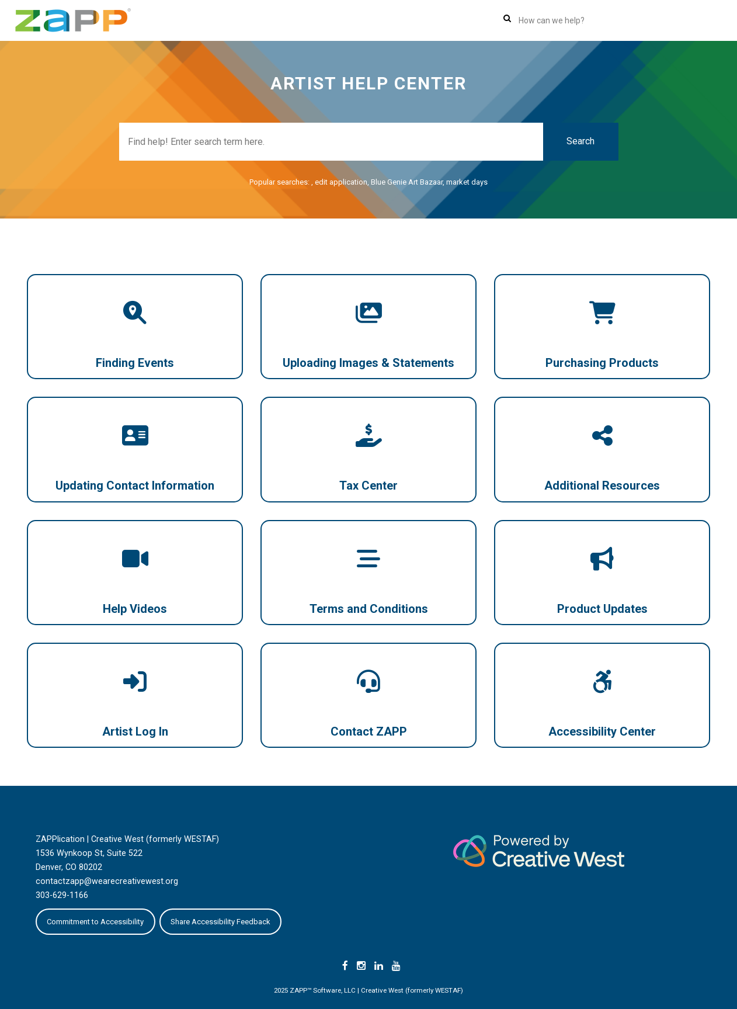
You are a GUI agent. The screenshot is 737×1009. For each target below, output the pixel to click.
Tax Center (368, 486)
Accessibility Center (602, 731)
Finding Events (135, 363)
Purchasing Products (602, 363)
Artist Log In (135, 731)
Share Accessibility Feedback (220, 921)
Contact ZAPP (369, 731)
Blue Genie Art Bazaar (407, 182)
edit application (341, 182)
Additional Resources (602, 486)
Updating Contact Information (134, 486)
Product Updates (602, 609)
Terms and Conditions (369, 609)
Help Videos (135, 609)
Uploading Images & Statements (368, 363)
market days (467, 182)
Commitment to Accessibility (95, 921)
